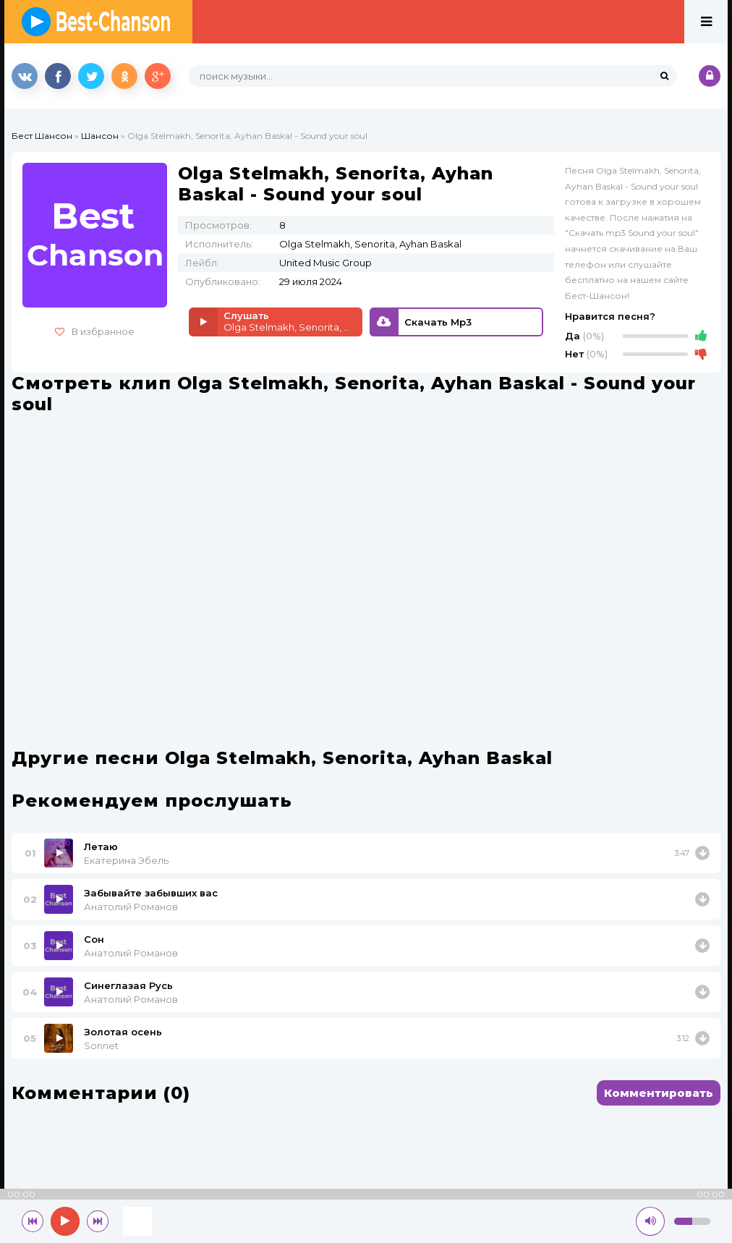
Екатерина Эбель (126, 860)
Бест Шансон (42, 135)
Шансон (100, 135)
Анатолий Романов (131, 906)
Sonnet (101, 1045)
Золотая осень (123, 1032)
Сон (94, 939)
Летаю (101, 846)
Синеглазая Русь (128, 985)
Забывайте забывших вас (151, 893)
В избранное (95, 331)
